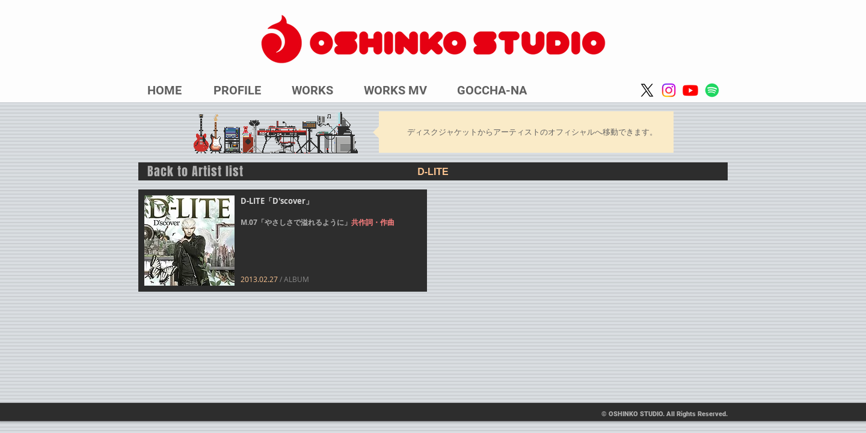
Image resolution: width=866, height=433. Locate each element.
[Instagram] (669, 90)
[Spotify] (712, 90)
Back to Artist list (195, 171)
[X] (647, 90)
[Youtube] (690, 90)
